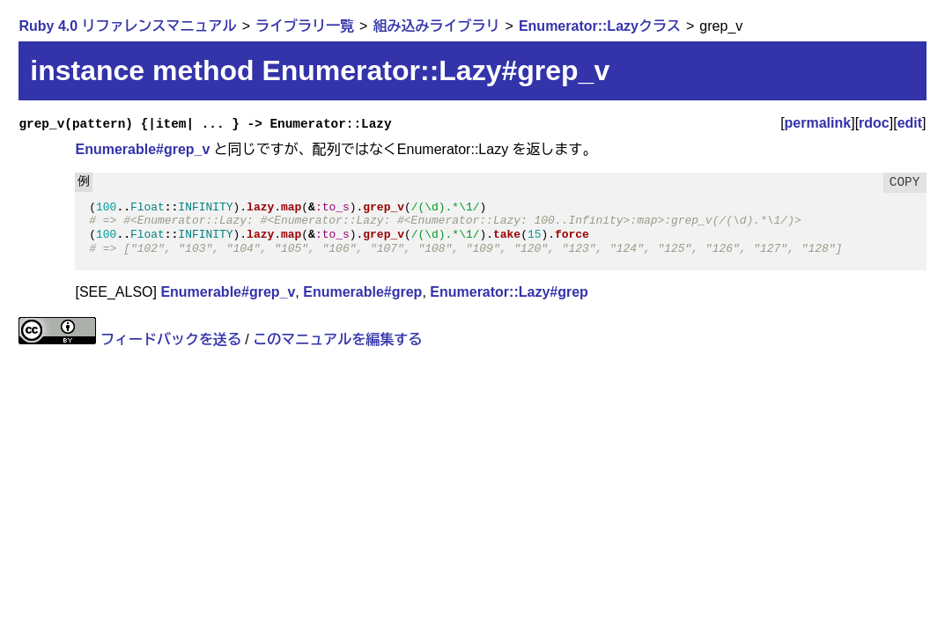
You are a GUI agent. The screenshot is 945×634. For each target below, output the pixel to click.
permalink (818, 122)
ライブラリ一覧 (304, 25)
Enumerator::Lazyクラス (600, 25)
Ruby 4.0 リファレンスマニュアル (127, 25)
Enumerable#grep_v (142, 149)
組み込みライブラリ (436, 25)
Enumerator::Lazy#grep (509, 291)
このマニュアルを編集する (337, 339)
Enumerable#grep (362, 291)
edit (909, 122)
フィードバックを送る (170, 339)
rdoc (874, 122)
